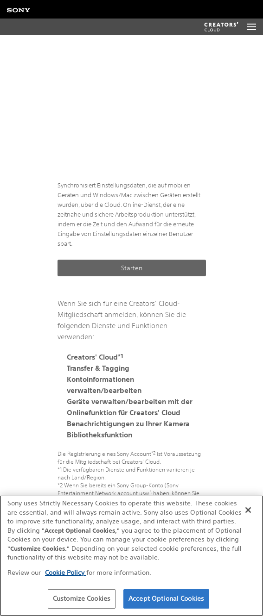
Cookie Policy (65, 572)
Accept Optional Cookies (166, 598)
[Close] (248, 510)
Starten (131, 268)
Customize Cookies (81, 598)
